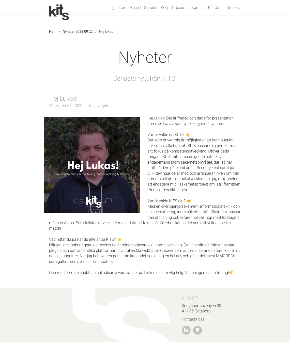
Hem (53, 32)
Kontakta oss (193, 319)
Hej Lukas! (63, 98)
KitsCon (214, 7)
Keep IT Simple (143, 7)
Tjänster (118, 7)
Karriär (197, 7)
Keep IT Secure (174, 7)
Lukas (159, 118)
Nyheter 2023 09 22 (78, 32)
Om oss (233, 7)
